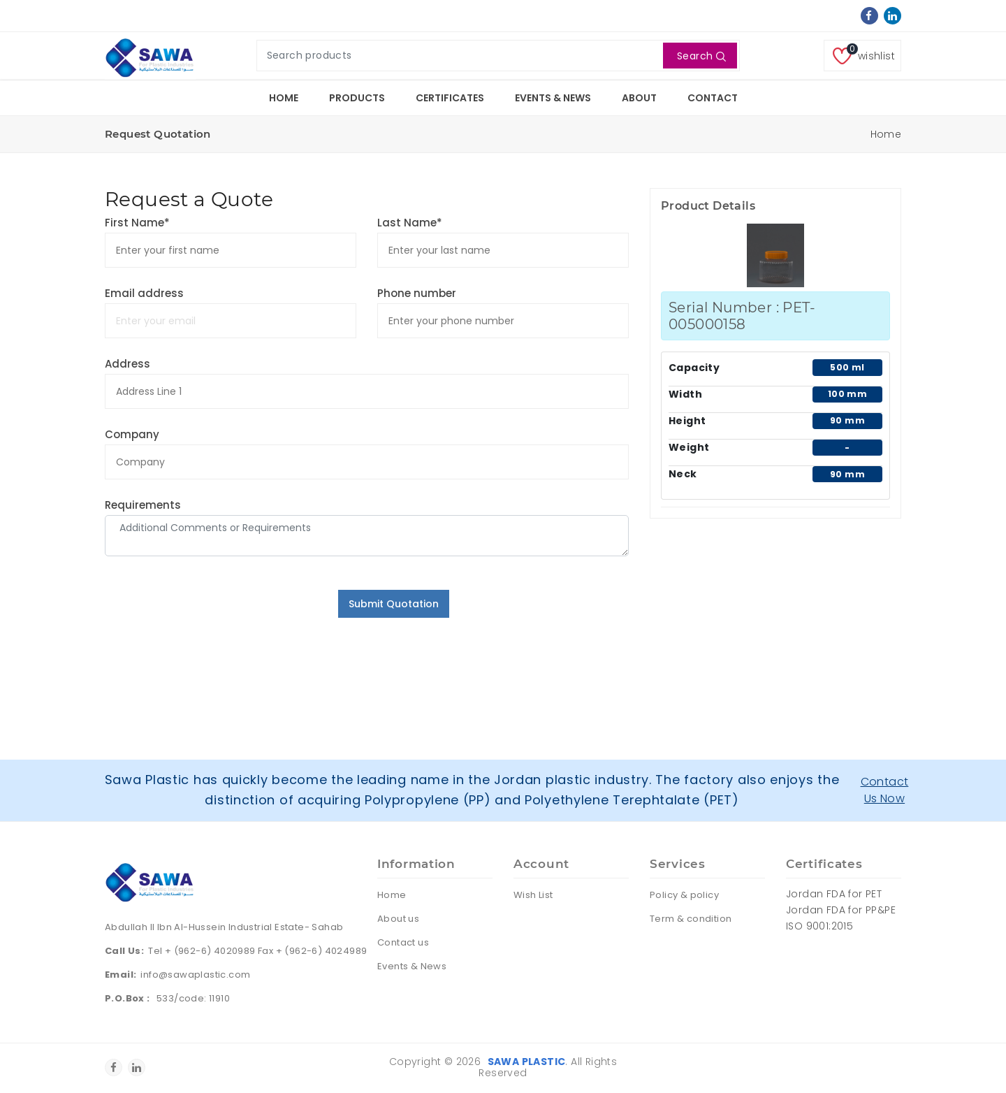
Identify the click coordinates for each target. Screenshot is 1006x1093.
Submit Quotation (394, 604)
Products (357, 98)
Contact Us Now (885, 790)
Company (132, 434)
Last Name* (409, 222)
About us (398, 918)
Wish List (533, 895)
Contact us (403, 942)
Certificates (450, 98)
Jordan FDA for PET (834, 894)
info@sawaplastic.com (195, 974)
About (639, 98)
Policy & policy (684, 895)
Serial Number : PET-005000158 (742, 316)
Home (283, 98)
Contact (712, 98)
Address (127, 364)
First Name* (137, 222)
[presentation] (211, 617)
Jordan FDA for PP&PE (841, 910)
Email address (144, 293)
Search (702, 56)
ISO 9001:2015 (819, 926)
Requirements (143, 505)
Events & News (553, 98)
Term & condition (690, 918)
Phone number (416, 293)
